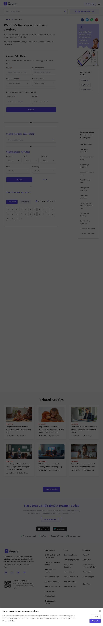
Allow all (95, 621)
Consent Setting (8, 621)
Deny (96, 616)
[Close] (100, 611)
